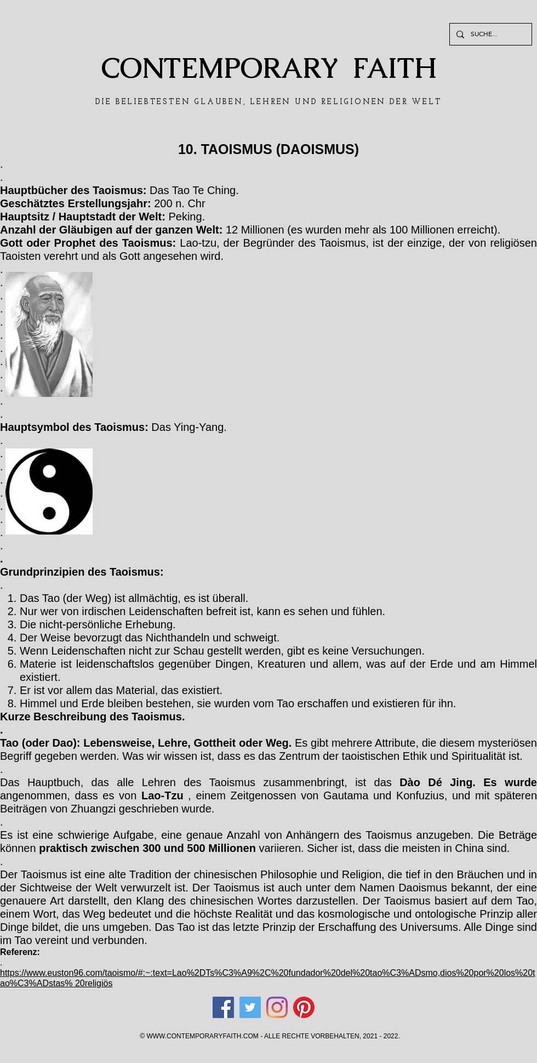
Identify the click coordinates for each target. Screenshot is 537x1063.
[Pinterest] (304, 1007)
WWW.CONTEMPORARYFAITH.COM (202, 1036)
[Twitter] (250, 1007)
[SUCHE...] (490, 34)
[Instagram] (277, 1007)
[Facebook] (223, 1007)
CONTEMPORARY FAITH (268, 68)
